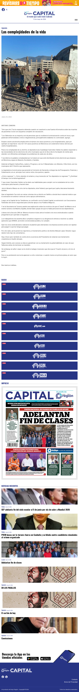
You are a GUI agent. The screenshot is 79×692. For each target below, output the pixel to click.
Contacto (75, 679)
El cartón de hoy (8, 613)
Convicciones (7, 638)
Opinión (4, 28)
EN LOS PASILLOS (8, 588)
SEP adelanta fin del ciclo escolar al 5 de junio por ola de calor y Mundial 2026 (35, 509)
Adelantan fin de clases (11, 562)
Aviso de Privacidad (71, 682)
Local (3, 560)
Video (3, 507)
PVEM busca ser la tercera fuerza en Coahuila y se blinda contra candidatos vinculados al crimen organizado (39, 536)
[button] (76, 20)
